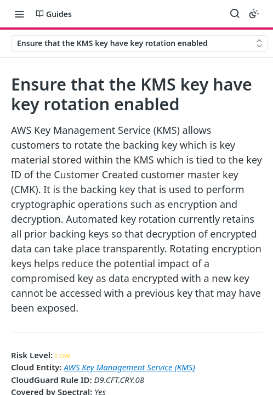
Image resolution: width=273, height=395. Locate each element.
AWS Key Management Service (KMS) (129, 367)
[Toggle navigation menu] (19, 13)
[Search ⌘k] (234, 13)
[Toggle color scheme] (254, 13)
